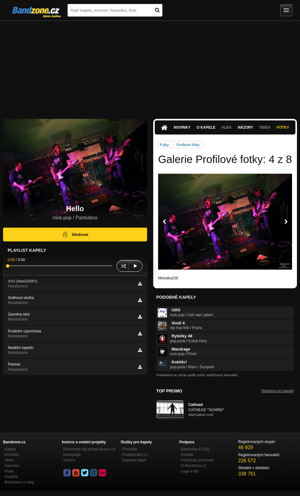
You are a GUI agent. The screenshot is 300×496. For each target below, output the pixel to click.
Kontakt (187, 454)
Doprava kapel (134, 460)
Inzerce (69, 460)
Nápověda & (195, 449)
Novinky (182, 127)
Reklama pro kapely (277, 391)
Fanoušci (12, 466)
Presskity (129, 449)
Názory (245, 127)
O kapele (206, 127)
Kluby (9, 471)
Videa (265, 127)
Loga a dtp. (190, 471)
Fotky (283, 127)
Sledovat (75, 234)
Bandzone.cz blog (19, 482)
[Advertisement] (150, 67)
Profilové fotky (187, 145)
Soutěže (11, 477)
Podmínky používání (197, 460)
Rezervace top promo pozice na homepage (89, 452)
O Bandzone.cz (193, 466)
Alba (226, 127)
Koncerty (12, 454)
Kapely (10, 449)
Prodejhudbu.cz (134, 454)
